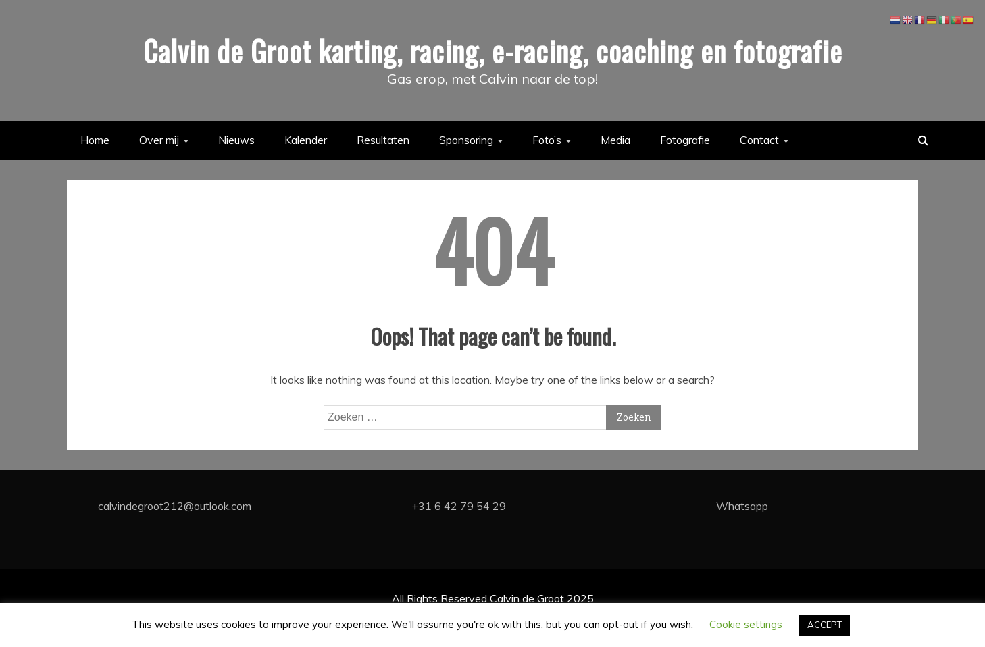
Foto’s (546, 140)
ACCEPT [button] (824, 624)
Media (615, 140)
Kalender (305, 140)
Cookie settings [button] (745, 624)
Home (94, 140)
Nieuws (236, 140)
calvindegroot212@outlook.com (174, 506)
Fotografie (685, 140)
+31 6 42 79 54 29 (458, 506)
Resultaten (383, 140)
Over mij (159, 140)
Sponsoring (466, 140)
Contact (759, 140)
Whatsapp (742, 506)
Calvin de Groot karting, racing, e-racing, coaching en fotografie (492, 51)
